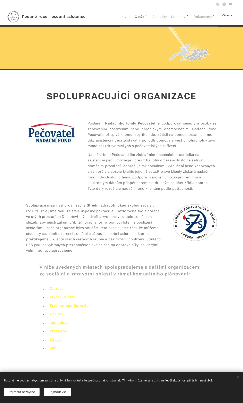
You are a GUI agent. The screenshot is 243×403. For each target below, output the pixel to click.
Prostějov (58, 331)
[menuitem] (113, 16)
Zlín (53, 348)
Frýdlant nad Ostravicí (70, 306)
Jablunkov (59, 323)
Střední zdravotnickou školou (113, 205)
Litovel (56, 340)
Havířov (57, 314)
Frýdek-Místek (62, 297)
